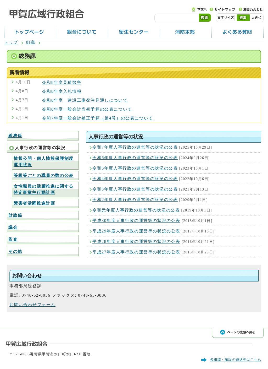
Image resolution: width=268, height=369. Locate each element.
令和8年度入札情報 (61, 91)
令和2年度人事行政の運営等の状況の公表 (135, 199)
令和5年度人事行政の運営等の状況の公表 (135, 168)
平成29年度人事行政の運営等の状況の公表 (136, 231)
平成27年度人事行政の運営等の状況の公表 (136, 252)
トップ (11, 42)
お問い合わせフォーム (32, 304)
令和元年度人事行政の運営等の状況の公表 (136, 210)
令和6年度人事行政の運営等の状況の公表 (135, 157)
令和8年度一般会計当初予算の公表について (87, 109)
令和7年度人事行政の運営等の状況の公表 (135, 147)
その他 (15, 251)
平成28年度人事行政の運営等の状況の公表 (136, 241)
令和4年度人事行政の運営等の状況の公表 (135, 178)
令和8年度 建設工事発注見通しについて (84, 100)
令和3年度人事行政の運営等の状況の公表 (135, 189)
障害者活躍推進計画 (34, 203)
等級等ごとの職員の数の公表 (44, 175)
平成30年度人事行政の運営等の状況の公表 (136, 220)
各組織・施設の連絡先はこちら (235, 359)
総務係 (15, 135)
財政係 (15, 215)
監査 (13, 239)
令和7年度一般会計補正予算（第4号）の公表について (97, 118)
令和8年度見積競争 (61, 82)
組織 (30, 42)
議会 (13, 227)
